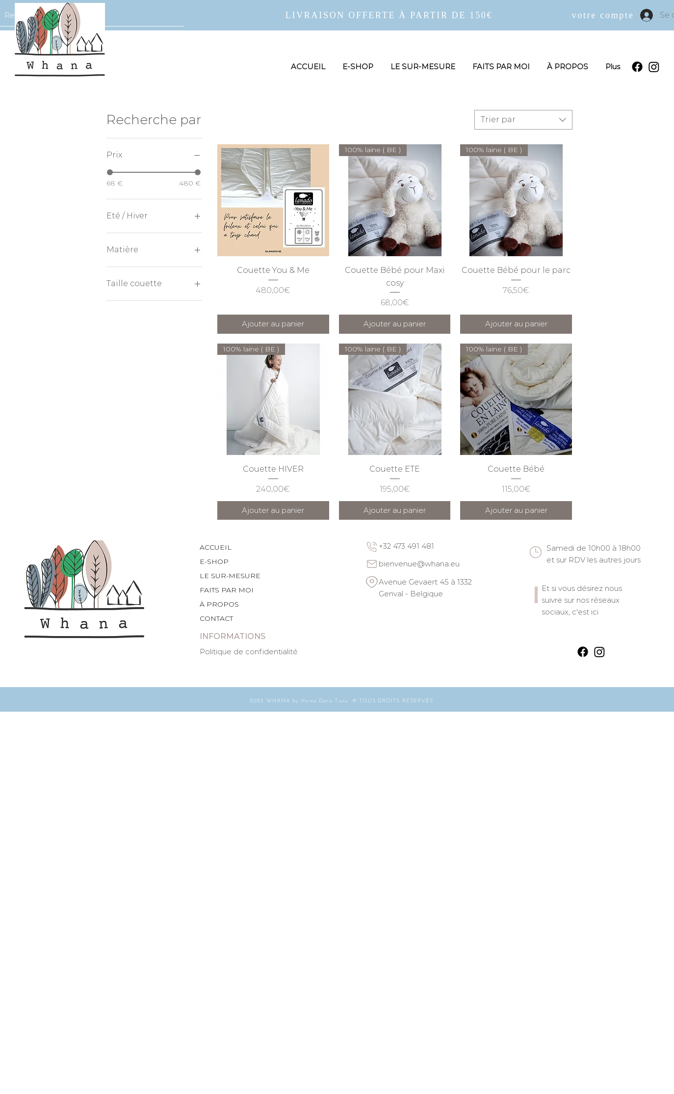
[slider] (110, 172)
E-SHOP (214, 561)
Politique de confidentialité (249, 651)
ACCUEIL (216, 547)
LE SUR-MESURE (230, 575)
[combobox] (523, 120)
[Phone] (372, 546)
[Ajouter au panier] (273, 324)
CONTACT (216, 618)
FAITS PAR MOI (227, 590)
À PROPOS (219, 604)
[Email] (372, 564)
